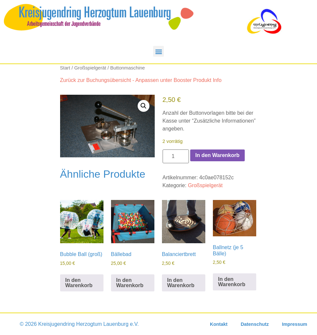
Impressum (294, 324)
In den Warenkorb (217, 155)
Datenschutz (255, 324)
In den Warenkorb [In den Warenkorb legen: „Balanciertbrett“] (180, 282)
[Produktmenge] (176, 156)
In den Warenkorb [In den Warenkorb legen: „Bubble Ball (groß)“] (79, 282)
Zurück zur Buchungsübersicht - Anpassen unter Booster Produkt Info (141, 80)
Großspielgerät (90, 67)
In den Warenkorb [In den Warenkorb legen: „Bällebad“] (130, 282)
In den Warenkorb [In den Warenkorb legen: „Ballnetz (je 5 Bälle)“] (231, 281)
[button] (158, 51)
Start (65, 67)
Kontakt (219, 324)
